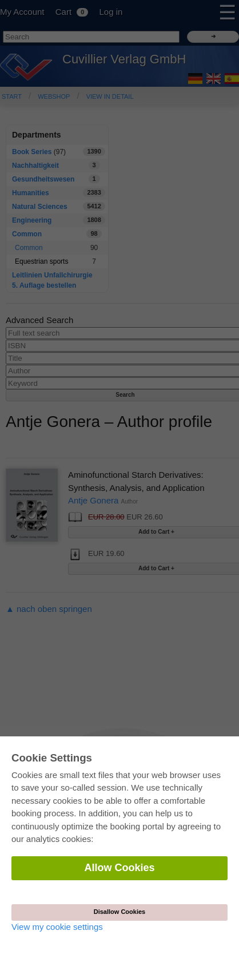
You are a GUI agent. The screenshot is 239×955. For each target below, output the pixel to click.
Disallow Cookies (119, 911)
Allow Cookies (119, 867)
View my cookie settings (57, 927)
